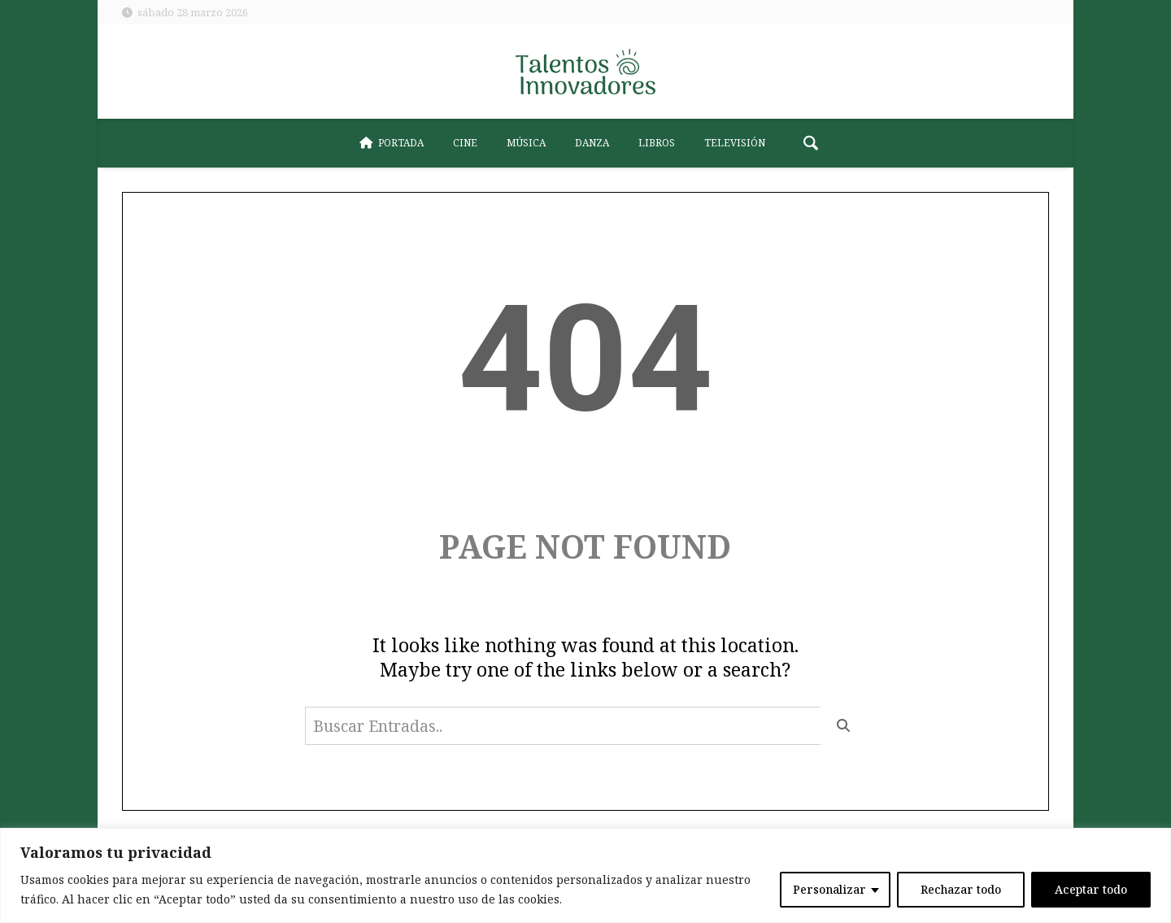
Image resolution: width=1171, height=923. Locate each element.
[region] (585, 875)
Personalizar (829, 889)
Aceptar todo (1091, 889)
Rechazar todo (961, 889)
